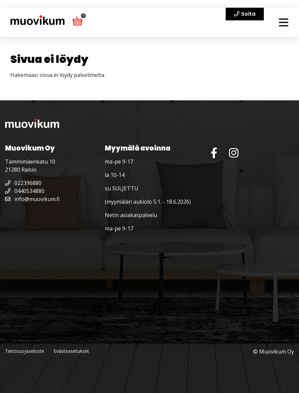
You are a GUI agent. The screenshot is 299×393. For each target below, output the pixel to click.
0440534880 (25, 191)
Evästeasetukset (71, 351)
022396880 (23, 183)
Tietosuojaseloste (24, 351)
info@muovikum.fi (32, 199)
